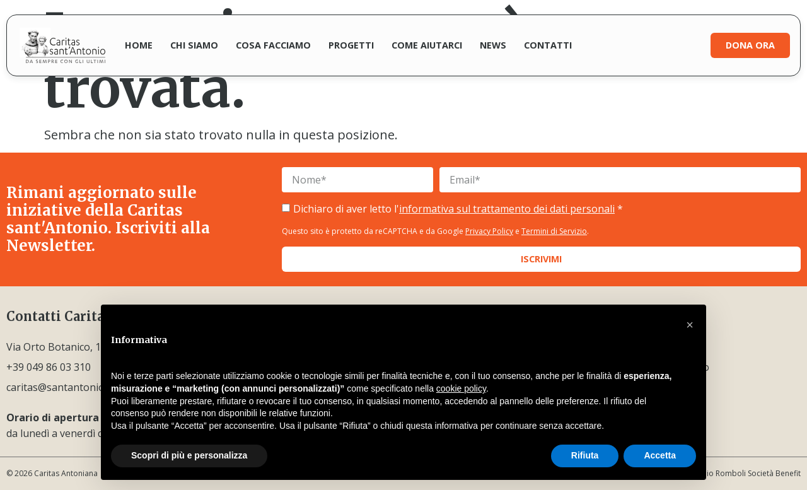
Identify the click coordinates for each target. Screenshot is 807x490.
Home (139, 45)
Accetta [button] (660, 455)
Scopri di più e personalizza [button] (189, 455)
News (493, 45)
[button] (690, 325)
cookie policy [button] (461, 388)
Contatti (548, 45)
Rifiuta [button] (585, 455)
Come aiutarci (427, 45)
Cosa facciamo (273, 45)
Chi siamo (194, 45)
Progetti (351, 45)
